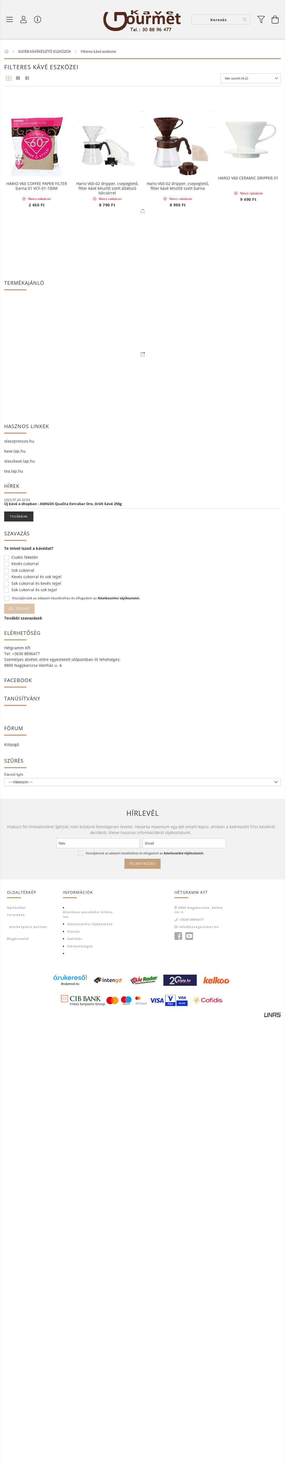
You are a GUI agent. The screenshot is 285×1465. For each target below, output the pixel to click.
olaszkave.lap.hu (19, 907)
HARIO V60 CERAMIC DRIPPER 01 (248, 401)
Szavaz (23, 1054)
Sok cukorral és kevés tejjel (36, 1029)
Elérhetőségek (80, 1392)
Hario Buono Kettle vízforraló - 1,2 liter (37, 169)
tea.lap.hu (13, 917)
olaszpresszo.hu (19, 887)
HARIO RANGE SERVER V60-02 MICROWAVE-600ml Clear (248, 169)
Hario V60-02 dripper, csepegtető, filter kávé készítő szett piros (248, 286)
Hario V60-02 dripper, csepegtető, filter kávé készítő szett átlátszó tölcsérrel (107, 523)
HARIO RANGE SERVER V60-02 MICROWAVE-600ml (177, 169)
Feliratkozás (142, 1309)
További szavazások (23, 1064)
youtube (189, 1382)
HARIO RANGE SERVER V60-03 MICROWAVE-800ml (36, 286)
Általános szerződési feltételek (88, 1360)
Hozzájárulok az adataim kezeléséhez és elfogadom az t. (76, 1044)
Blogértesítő (18, 1385)
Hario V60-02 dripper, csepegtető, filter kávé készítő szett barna (178, 521)
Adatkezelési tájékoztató (90, 1370)
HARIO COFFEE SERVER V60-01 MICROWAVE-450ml (107, 169)
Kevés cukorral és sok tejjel (36, 1023)
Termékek (16, 1361)
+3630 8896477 (191, 1366)
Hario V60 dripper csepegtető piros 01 (178, 286)
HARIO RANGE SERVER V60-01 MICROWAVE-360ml (107, 403)
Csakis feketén (24, 1003)
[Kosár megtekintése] (275, 19)
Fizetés (73, 1378)
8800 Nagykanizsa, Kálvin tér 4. (199, 1356)
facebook (178, 1382)
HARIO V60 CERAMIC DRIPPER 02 (107, 284)
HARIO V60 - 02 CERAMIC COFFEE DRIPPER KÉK (177, 403)
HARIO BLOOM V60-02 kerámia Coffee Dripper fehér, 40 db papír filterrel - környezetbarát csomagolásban (36, 406)
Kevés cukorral (25, 1010)
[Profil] (23, 19)
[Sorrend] (250, 78)
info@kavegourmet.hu (199, 1373)
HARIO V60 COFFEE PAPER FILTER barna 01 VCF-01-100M (36, 521)
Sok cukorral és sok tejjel (34, 1036)
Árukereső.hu (70, 1430)
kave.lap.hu (15, 897)
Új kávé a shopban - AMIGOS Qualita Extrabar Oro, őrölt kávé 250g (63, 950)
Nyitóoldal (16, 1354)
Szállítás (74, 1385)
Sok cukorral (22, 1016)
